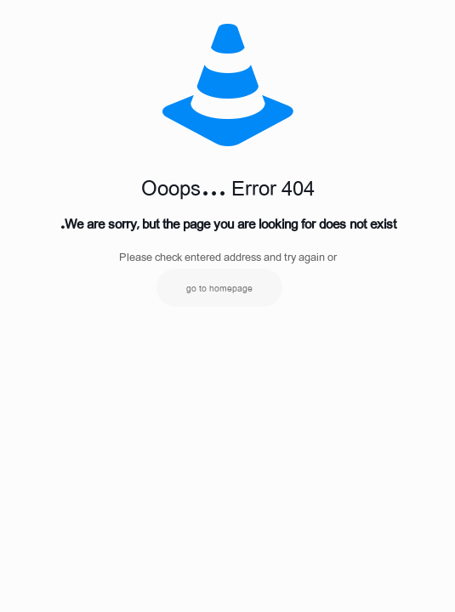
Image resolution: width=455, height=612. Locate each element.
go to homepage (219, 287)
